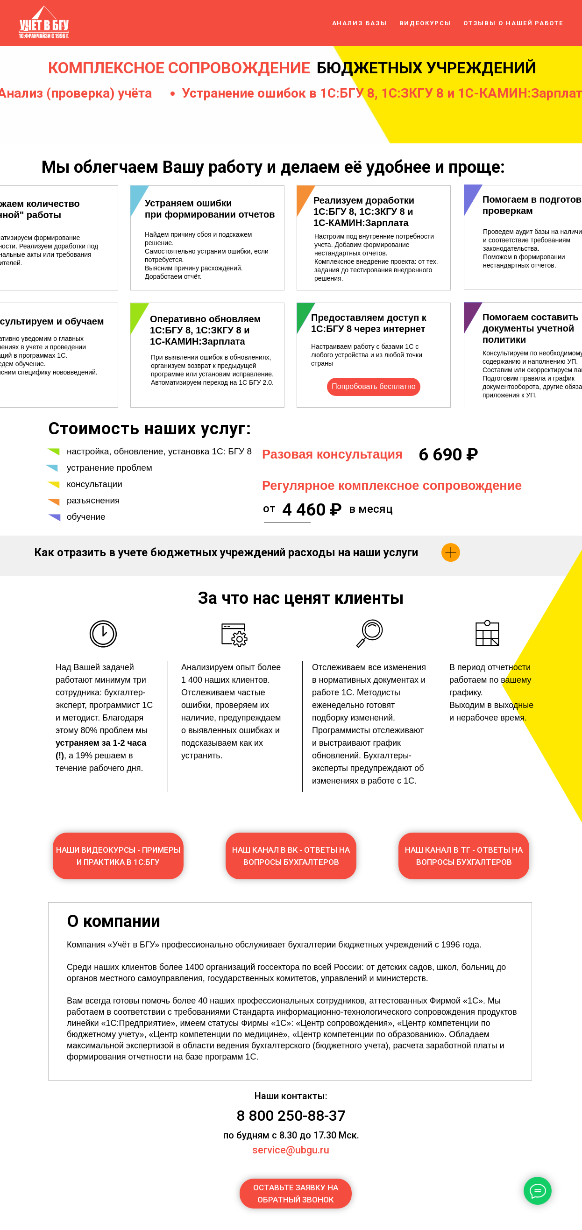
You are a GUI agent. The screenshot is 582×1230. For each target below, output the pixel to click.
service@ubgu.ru (290, 1150)
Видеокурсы (425, 23)
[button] (296, 1194)
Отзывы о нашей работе (513, 23)
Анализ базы (359, 23)
